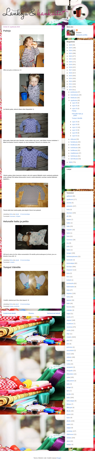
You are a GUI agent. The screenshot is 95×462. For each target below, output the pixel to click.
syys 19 (74, 122)
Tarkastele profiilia (81, 35)
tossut (68, 414)
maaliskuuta (74, 153)
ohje (68, 334)
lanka (11, 306)
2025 (70, 48)
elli (67, 216)
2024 (70, 50)
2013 (70, 81)
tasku (68, 397)
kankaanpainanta (72, 256)
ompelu (18, 216)
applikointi (70, 199)
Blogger (59, 458)
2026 (70, 45)
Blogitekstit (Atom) (33, 318)
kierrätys (69, 266)
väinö (68, 441)
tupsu (68, 417)
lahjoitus (69, 293)
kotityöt (69, 280)
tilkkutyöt (69, 407)
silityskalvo (70, 374)
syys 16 (74, 124)
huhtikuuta (74, 150)
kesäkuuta (73, 145)
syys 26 (74, 103)
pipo (68, 340)
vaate (68, 424)
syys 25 (74, 105)
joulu (68, 246)
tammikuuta (74, 159)
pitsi (68, 344)
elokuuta (73, 139)
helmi (68, 233)
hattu (68, 226)
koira (68, 273)
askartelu (69, 206)
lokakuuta (73, 97)
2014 (70, 78)
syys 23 (74, 108)
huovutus (69, 240)
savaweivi (70, 367)
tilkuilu (69, 411)
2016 (70, 73)
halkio (68, 223)
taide (68, 384)
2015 (70, 75)
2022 (70, 56)
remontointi (70, 350)
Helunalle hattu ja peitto (16, 221)
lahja (68, 290)
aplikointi (69, 196)
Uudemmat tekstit (9, 313)
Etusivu (31, 313)
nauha (69, 317)
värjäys (69, 444)
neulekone (70, 323)
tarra (68, 391)
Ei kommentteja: (25, 214)
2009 (70, 162)
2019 (70, 64)
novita (68, 330)
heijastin (69, 229)
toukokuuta (74, 147)
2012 (70, 84)
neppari (69, 320)
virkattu (69, 438)
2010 (70, 89)
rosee (68, 360)
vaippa (69, 428)
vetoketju (69, 431)
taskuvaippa (70, 401)
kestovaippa (70, 263)
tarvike (69, 394)
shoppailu (70, 370)
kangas (69, 253)
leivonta (69, 307)
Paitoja (7, 30)
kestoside (70, 260)
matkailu (69, 310)
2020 (70, 62)
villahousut (70, 434)
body (68, 209)
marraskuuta (74, 95)
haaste (69, 219)
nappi (68, 313)
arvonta (69, 203)
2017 (70, 70)
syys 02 (74, 136)
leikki (68, 303)
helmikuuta (74, 156)
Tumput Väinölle (12, 267)
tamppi (69, 387)
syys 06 (74, 133)
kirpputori (70, 270)
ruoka (68, 364)
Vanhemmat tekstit (53, 313)
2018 (70, 67)
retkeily (69, 357)
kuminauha (70, 283)
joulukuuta (73, 92)
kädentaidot (70, 286)
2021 (70, 59)
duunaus (12, 216)
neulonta (16, 306)
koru (68, 276)
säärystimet (70, 381)
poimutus (69, 347)
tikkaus (69, 404)
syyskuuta (73, 100)
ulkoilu (69, 421)
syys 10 (74, 130)
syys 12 (74, 127)
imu (68, 243)
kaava (68, 250)
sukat (68, 377)
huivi (68, 236)
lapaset (69, 300)
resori (68, 354)
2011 (70, 87)
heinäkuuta (74, 142)
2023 (70, 53)
